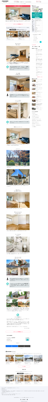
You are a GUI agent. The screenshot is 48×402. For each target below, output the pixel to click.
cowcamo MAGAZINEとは (16, 397)
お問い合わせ (27, 397)
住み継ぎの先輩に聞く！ (39, 120)
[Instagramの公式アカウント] (32, 46)
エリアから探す (35, 37)
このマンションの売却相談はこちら (18, 331)
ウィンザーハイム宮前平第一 (35, 7)
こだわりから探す (35, 38)
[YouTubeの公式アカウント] (36, 46)
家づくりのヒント (37, 123)
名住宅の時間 (33, 123)
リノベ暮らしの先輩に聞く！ (35, 114)
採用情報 (24, 397)
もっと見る (24, 366)
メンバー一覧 (21, 397)
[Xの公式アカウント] (37, 46)
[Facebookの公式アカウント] (39, 46)
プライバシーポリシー (32, 397)
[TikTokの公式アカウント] (34, 46)
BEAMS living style (34, 120)
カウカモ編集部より (34, 126)
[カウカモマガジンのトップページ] (5, 1)
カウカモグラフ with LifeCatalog (35, 117)
